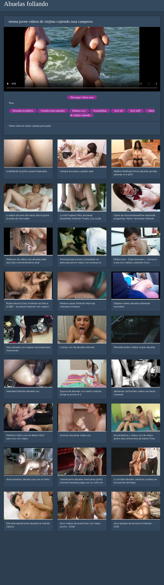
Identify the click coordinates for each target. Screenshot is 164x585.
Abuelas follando (26, 3)
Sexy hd (118, 110)
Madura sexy (79, 110)
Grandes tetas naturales (53, 110)
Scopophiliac (100, 110)
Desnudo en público (23, 110)
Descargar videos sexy (82, 97)
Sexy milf (135, 110)
